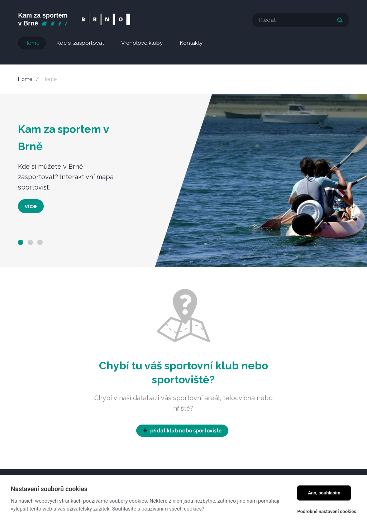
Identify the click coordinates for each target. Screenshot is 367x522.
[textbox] (300, 20)
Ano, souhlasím (324, 492)
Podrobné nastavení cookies (326, 511)
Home (25, 79)
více (31, 206)
